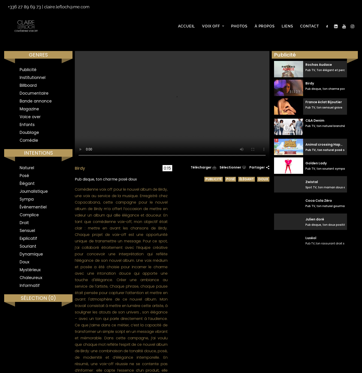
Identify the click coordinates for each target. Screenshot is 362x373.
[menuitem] (186, 30)
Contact (309, 30)
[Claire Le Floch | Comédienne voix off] (27, 30)
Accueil (186, 30)
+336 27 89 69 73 (24, 6)
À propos (265, 30)
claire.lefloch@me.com (66, 6)
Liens (287, 30)
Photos (239, 30)
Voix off (213, 30)
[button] (328, 30)
